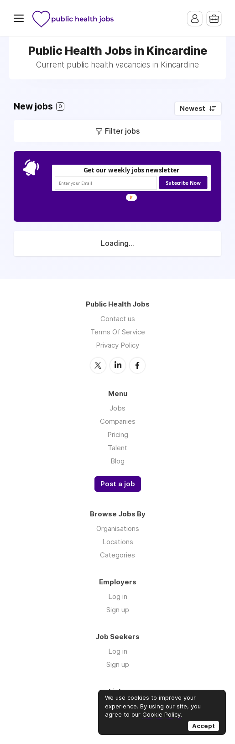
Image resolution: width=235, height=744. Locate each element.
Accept (203, 725)
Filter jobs (122, 130)
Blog (117, 461)
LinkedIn (117, 365)
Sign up (117, 609)
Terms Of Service (117, 332)
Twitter (98, 365)
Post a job (117, 484)
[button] (131, 170)
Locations (117, 541)
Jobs (117, 408)
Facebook (137, 365)
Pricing (117, 434)
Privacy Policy (117, 345)
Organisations (117, 528)
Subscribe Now (183, 182)
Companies (118, 421)
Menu (20, 18)
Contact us (117, 318)
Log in (117, 596)
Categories (117, 555)
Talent (117, 447)
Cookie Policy (161, 714)
